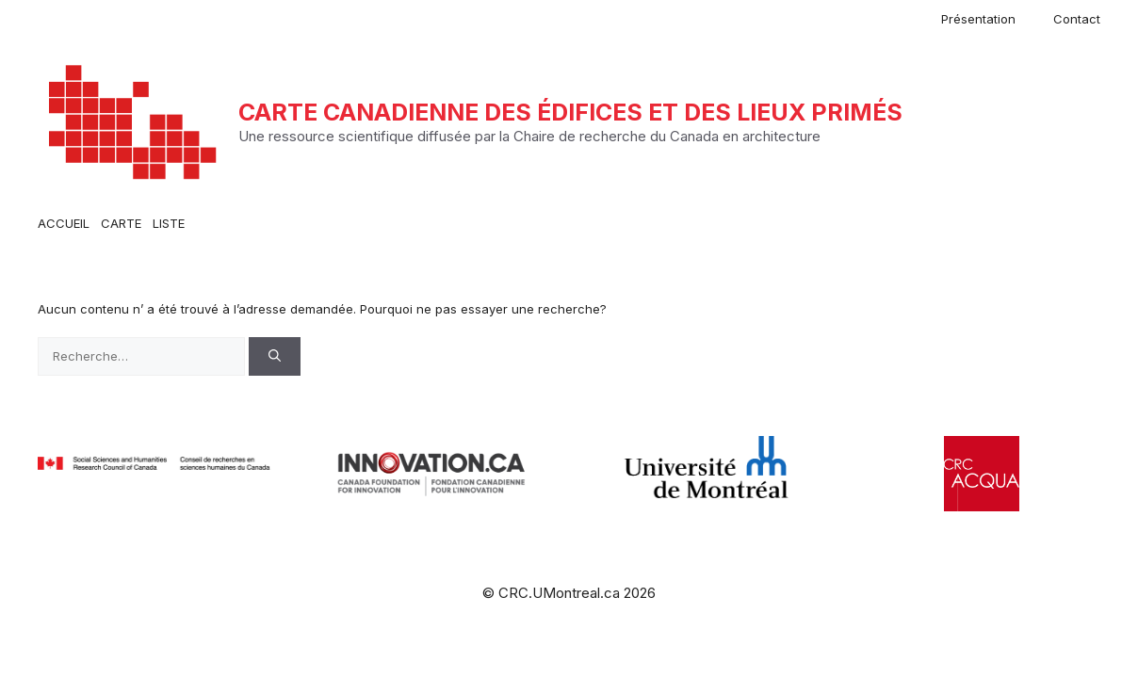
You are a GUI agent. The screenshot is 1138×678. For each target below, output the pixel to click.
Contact (1076, 18)
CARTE (121, 223)
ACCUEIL (63, 223)
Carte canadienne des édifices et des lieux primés (570, 112)
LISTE (169, 223)
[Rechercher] (275, 357)
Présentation (978, 18)
